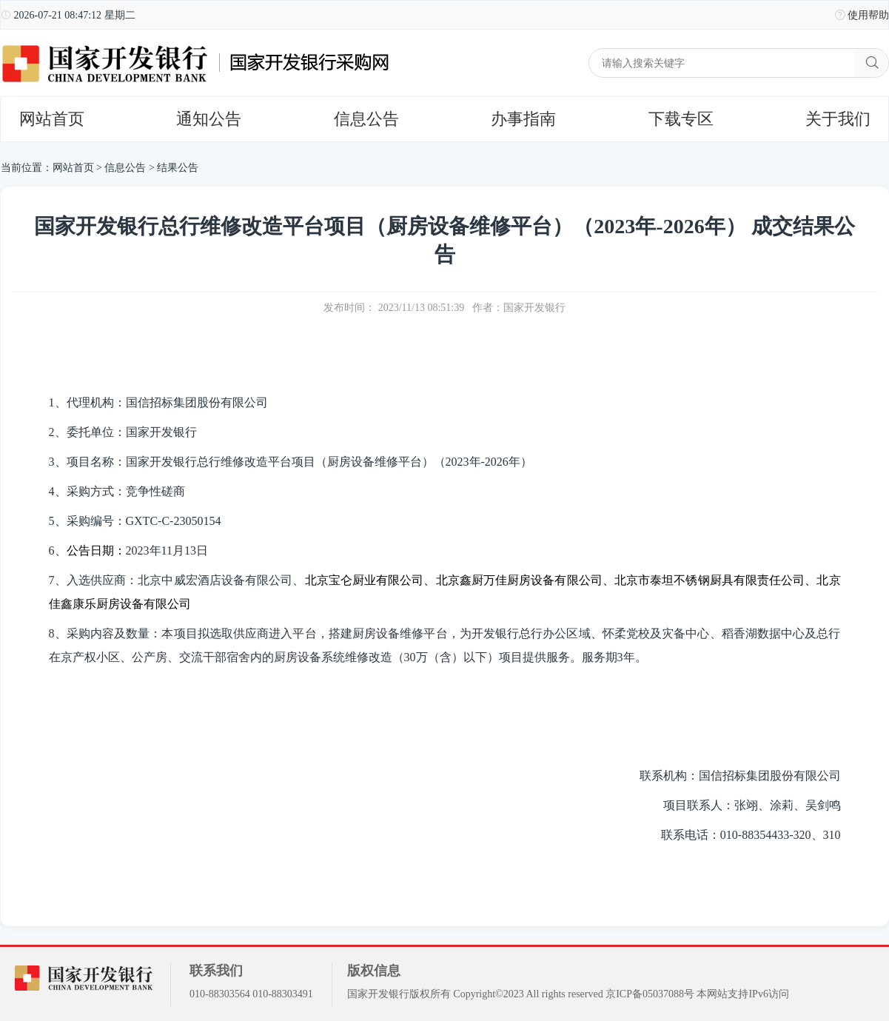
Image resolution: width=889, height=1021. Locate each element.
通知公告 (208, 119)
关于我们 (837, 119)
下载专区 (681, 119)
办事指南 (523, 119)
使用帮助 (868, 15)
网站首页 (51, 119)
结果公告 (177, 167)
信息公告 (366, 119)
